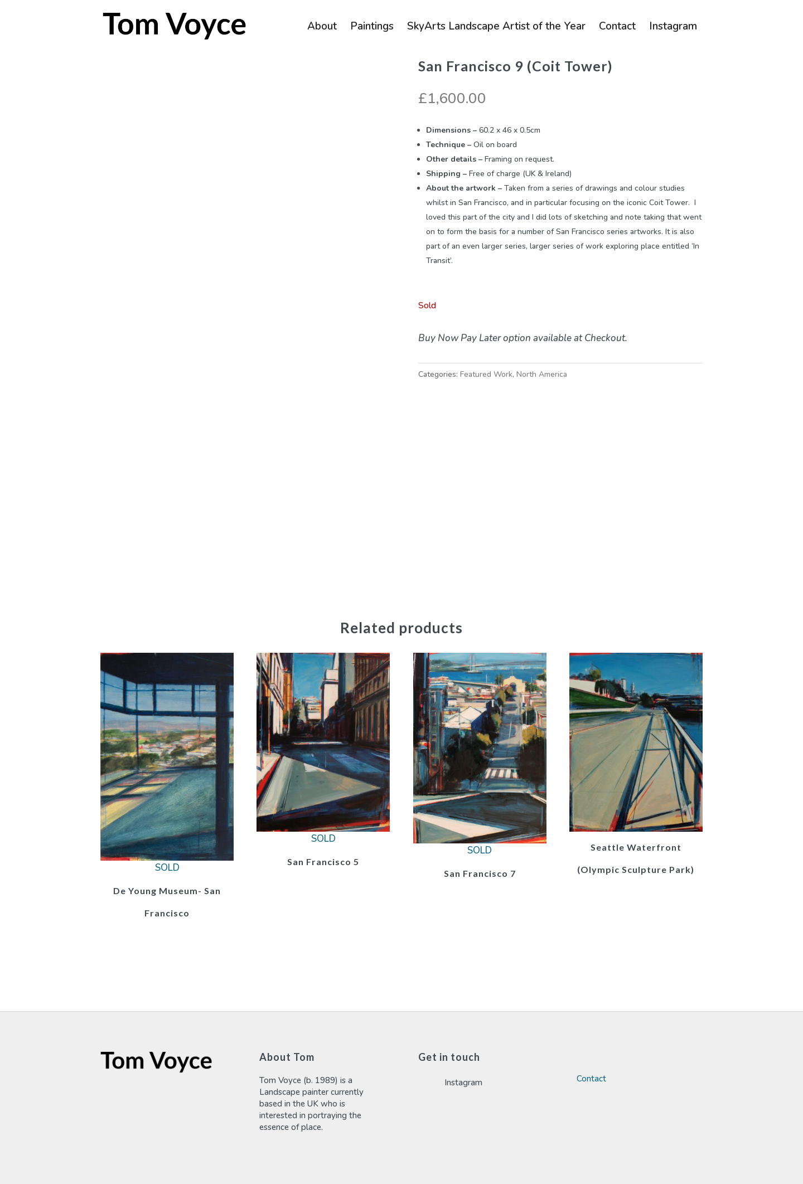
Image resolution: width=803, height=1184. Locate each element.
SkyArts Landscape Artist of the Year (496, 27)
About (322, 27)
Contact (617, 27)
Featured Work (486, 374)
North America (541, 374)
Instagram (673, 27)
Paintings (372, 27)
